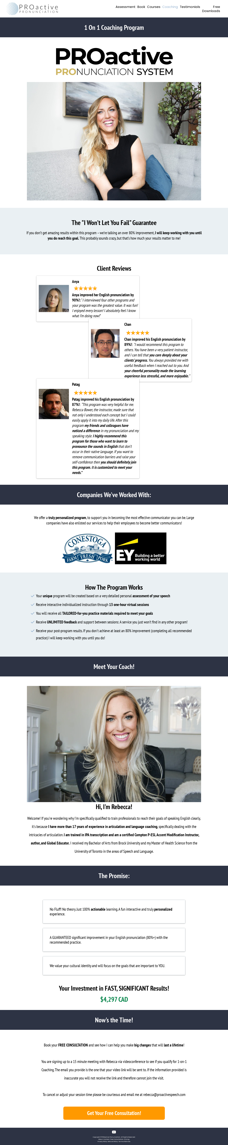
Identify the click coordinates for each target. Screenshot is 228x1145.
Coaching (170, 7)
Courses (153, 7)
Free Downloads (211, 9)
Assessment (125, 7)
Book (141, 7)
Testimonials (190, 7)
